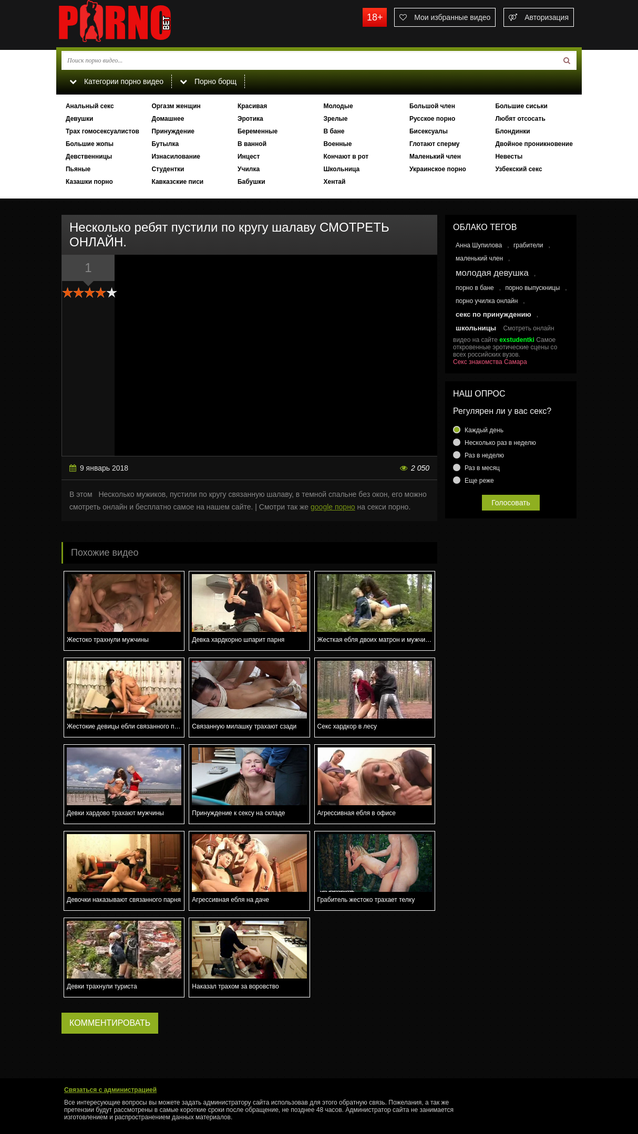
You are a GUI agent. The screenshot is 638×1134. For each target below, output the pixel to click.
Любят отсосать (520, 118)
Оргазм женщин (175, 106)
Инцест (249, 156)
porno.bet (135, 23)
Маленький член (435, 156)
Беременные (257, 131)
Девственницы (89, 156)
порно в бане (475, 288)
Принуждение (172, 131)
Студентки (167, 169)
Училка (249, 169)
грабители (528, 245)
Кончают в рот (345, 156)
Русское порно (432, 118)
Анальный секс (90, 106)
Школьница (341, 169)
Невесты (508, 156)
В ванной (252, 144)
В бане (333, 131)
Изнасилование (175, 156)
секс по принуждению (493, 314)
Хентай (334, 181)
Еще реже (479, 480)
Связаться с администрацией (110, 1090)
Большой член (432, 106)
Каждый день (484, 430)
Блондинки (512, 131)
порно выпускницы (532, 288)
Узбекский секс (518, 169)
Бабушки (251, 181)
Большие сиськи (521, 106)
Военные (337, 144)
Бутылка (165, 144)
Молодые (338, 106)
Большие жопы (90, 144)
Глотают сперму (434, 144)
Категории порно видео (116, 81)
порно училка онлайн (487, 301)
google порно (333, 507)
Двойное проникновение (533, 144)
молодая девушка (492, 273)
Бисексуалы (428, 131)
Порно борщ (208, 81)
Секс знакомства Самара (490, 362)
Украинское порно (437, 169)
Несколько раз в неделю (500, 442)
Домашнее (167, 118)
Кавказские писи (177, 181)
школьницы (476, 328)
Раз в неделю (484, 455)
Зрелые (335, 118)
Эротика (250, 118)
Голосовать (510, 502)
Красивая (252, 106)
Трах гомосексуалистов (102, 131)
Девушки (80, 118)
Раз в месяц (482, 468)
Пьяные (78, 169)
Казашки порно (89, 181)
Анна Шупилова (479, 245)
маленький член (479, 258)
